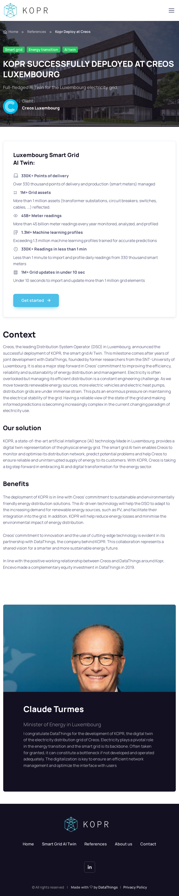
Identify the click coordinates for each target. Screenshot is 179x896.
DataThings (108, 887)
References (36, 31)
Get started (36, 300)
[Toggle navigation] (171, 10)
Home (10, 31)
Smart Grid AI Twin (59, 844)
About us (123, 844)
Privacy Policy (135, 887)
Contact (148, 844)
